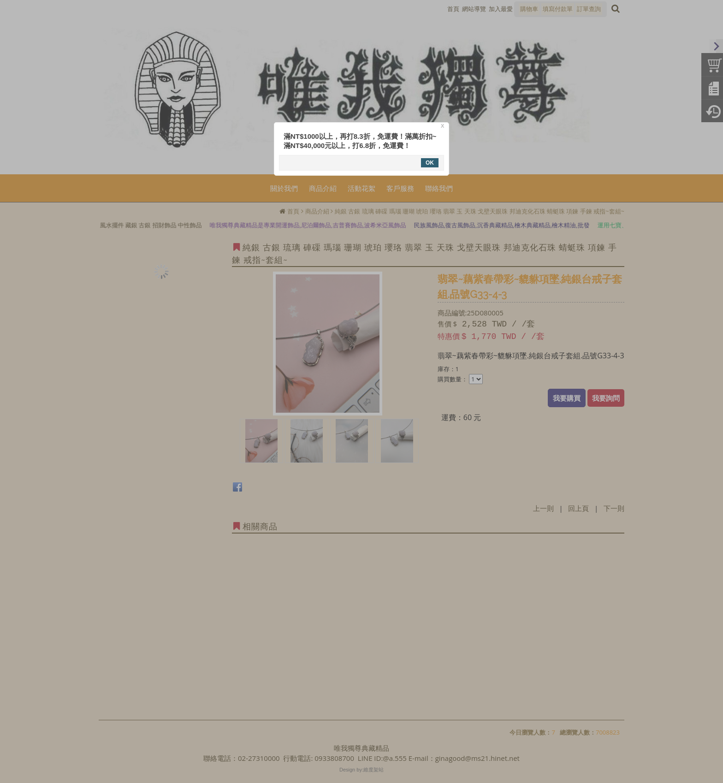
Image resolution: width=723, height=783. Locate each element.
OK (430, 163)
